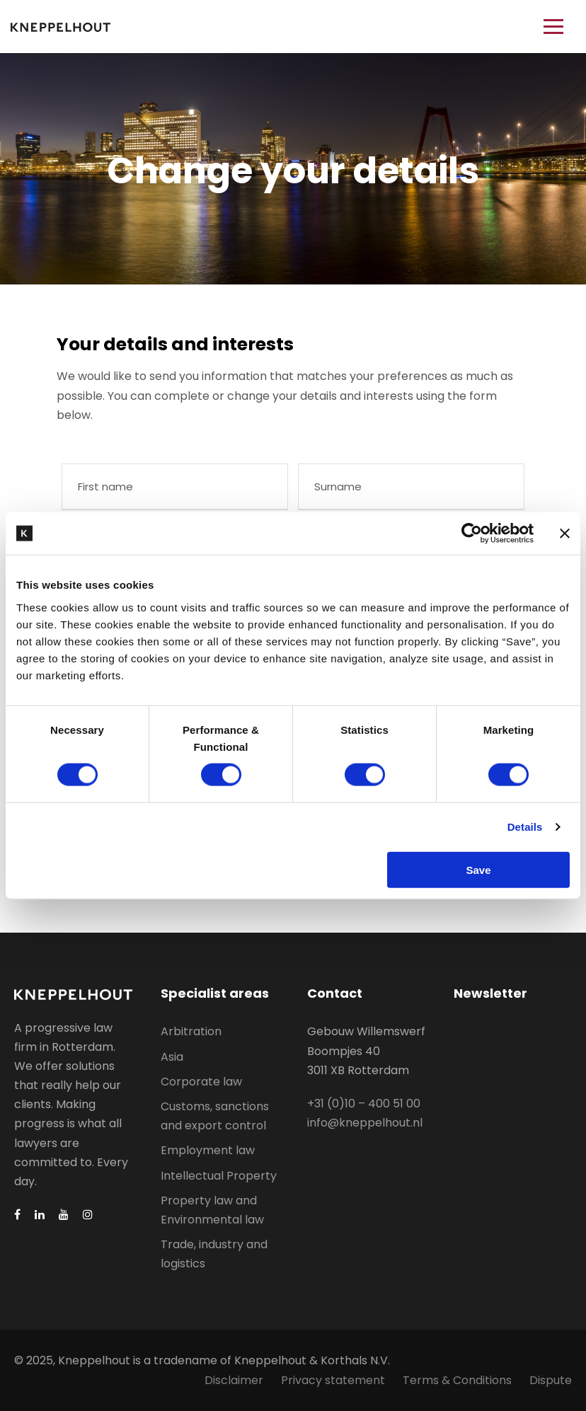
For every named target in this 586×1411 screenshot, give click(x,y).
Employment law (208, 1150)
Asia (172, 1057)
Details (525, 827)
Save (478, 869)
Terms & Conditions (457, 1380)
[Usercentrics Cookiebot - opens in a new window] (472, 533)
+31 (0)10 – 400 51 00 (363, 1103)
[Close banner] (565, 534)
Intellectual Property (219, 1176)
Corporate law (201, 1081)
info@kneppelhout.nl (365, 1123)
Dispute (550, 1380)
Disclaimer (234, 1380)
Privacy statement (333, 1380)
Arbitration (191, 1031)
